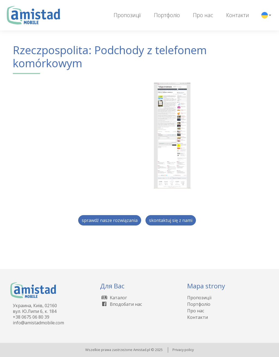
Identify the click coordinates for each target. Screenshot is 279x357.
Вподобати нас (121, 304)
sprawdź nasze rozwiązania (110, 220)
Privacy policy (183, 349)
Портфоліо (167, 15)
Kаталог (113, 298)
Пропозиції (127, 15)
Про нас (203, 15)
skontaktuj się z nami (170, 220)
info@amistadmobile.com (38, 323)
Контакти (237, 15)
